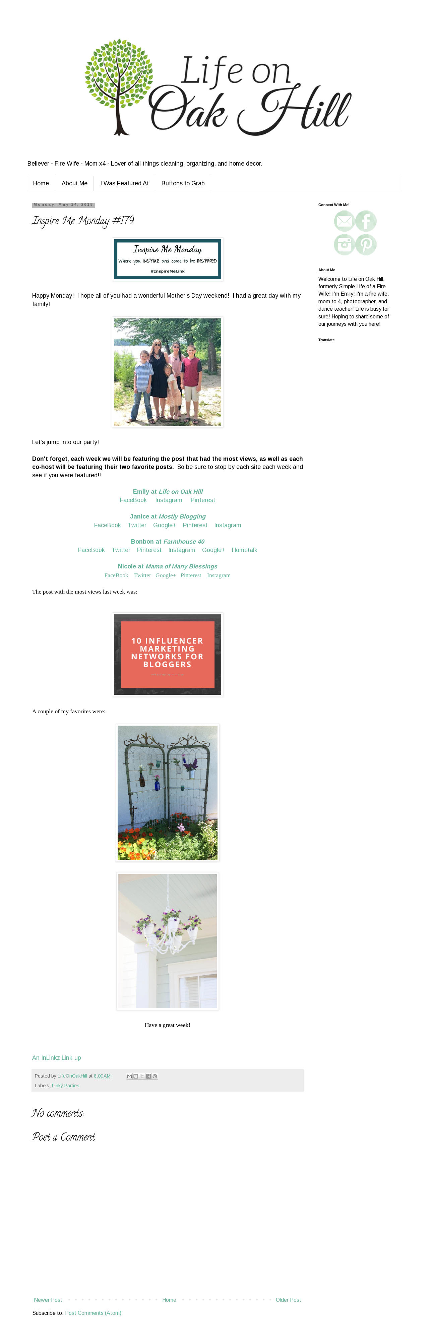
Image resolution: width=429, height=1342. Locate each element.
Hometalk (244, 550)
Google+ (164, 525)
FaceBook (133, 500)
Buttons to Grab (183, 183)
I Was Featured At (124, 183)
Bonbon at (167, 541)
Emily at (167, 491)
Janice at (167, 516)
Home (41, 183)
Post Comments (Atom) (93, 1313)
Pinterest (202, 500)
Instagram (168, 500)
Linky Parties (65, 1085)
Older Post (288, 1300)
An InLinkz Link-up (56, 1057)
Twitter (137, 525)
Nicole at (167, 566)
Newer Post (48, 1300)
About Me (74, 183)
